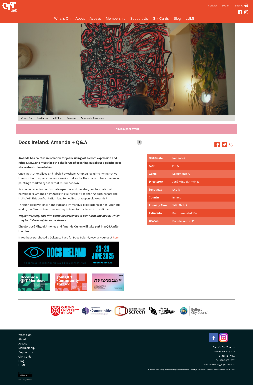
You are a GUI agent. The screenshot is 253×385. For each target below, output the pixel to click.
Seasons (71, 118)
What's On (62, 18)
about (80, 18)
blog (177, 18)
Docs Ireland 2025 (183, 221)
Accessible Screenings (92, 118)
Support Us (139, 18)
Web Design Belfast (25, 379)
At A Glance (42, 118)
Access (95, 18)
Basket (241, 5)
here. (116, 237)
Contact (212, 5)
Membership (115, 18)
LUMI (190, 18)
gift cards (161, 18)
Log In (225, 5)
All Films (57, 118)
